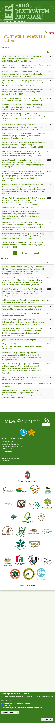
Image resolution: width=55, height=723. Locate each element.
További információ (46, 696)
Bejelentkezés (10, 452)
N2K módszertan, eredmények (12, 446)
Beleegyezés (47, 719)
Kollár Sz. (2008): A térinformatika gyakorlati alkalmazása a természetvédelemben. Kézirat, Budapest (23, 301)
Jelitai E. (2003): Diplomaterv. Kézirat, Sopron (19, 340)
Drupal (22, 585)
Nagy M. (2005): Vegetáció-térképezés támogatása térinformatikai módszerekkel (21, 314)
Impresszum (6, 456)
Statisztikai (7, 705)
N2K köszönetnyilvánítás (10, 449)
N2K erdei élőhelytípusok (11, 444)
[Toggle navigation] (5, 28)
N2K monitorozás (8, 442)
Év (48, 52)
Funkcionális (7, 700)
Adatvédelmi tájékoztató (10, 458)
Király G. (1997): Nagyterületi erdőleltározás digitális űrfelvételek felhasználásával (21, 378)
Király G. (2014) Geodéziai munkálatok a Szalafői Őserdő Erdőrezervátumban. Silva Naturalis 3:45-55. (23, 66)
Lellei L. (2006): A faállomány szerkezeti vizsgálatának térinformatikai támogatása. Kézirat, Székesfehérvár (22, 308)
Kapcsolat (5, 461)
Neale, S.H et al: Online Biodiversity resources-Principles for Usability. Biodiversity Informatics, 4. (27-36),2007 (23, 99)
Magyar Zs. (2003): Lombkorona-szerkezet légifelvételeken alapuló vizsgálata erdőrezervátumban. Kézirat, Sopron (22, 346)
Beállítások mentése (10, 712)
